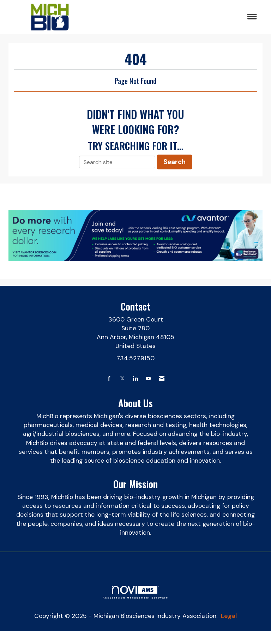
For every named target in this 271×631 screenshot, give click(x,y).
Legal (229, 616)
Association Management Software (135, 592)
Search (174, 161)
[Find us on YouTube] (148, 378)
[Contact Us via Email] (162, 378)
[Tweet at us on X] (122, 378)
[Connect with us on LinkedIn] (135, 378)
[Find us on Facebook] (109, 378)
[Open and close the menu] (177, 17)
